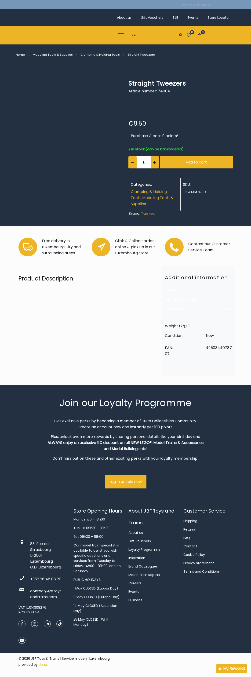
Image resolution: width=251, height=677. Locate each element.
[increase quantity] (155, 162)
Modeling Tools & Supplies (53, 54)
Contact (190, 546)
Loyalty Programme (144, 549)
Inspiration (136, 558)
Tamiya (148, 213)
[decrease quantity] (132, 162)
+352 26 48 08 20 (45, 579)
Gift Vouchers (139, 541)
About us (135, 532)
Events (133, 591)
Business (135, 600)
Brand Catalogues (143, 566)
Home (20, 54)
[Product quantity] (143, 162)
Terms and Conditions (201, 571)
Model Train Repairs (144, 574)
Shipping (190, 521)
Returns (189, 529)
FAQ (186, 537)
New (229, 309)
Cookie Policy (194, 554)
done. (43, 664)
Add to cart (196, 162)
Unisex (227, 299)
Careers (134, 583)
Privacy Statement (198, 563)
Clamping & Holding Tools (100, 54)
